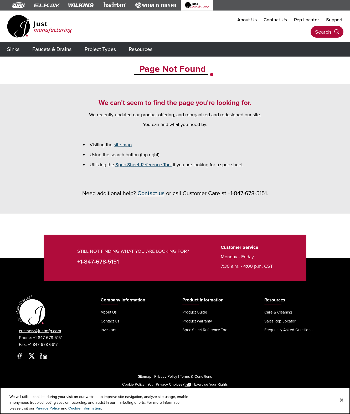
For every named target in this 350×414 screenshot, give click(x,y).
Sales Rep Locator (280, 321)
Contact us (150, 193)
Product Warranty (197, 321)
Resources (140, 49)
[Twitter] (32, 356)
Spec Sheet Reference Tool (143, 164)
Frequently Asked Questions (288, 329)
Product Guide (194, 312)
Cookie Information (84, 408)
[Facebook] (19, 356)
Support (334, 19)
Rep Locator (306, 19)
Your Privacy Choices (164, 384)
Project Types (100, 49)
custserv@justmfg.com (40, 331)
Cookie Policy (133, 384)
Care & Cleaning (278, 312)
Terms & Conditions (196, 376)
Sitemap (144, 376)
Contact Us (275, 19)
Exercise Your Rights (211, 384)
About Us (247, 19)
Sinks (13, 49)
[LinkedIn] (44, 356)
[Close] (341, 400)
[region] (175, 401)
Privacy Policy (165, 376)
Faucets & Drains (51, 49)
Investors (108, 329)
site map (123, 144)
